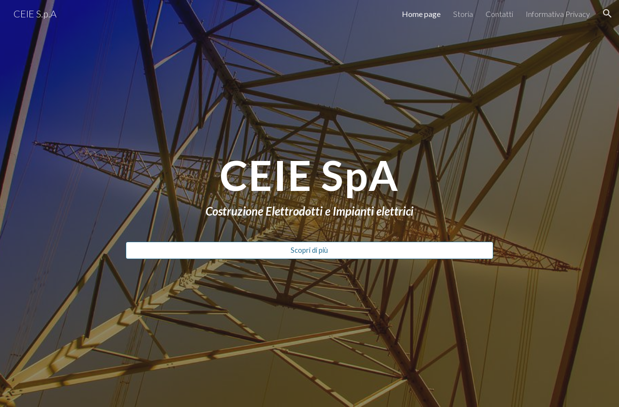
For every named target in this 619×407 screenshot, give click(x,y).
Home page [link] (421, 13)
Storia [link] (463, 13)
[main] (309, 188)
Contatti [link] (499, 13)
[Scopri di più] (309, 250)
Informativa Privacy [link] (558, 13)
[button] (607, 13)
